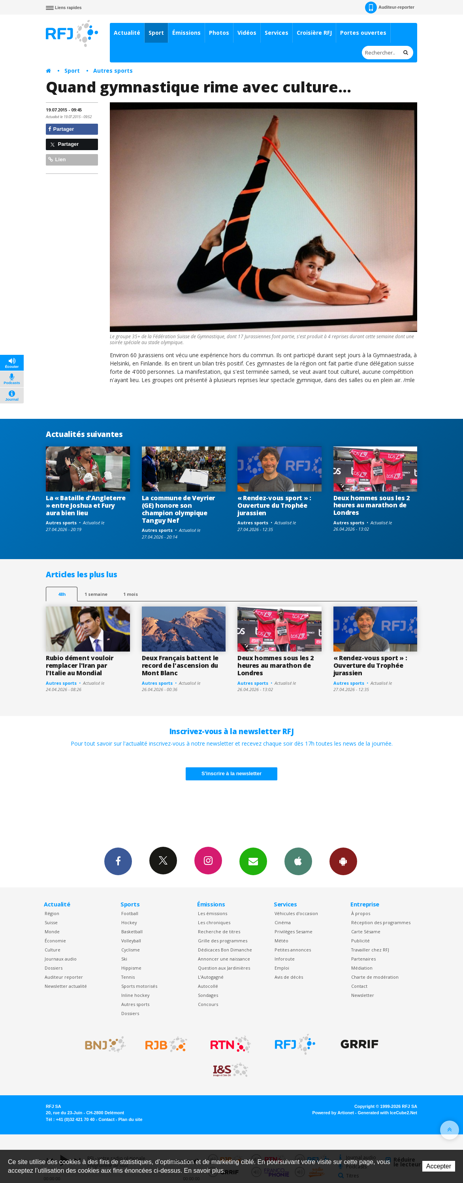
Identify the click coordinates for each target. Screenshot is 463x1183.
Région (52, 913)
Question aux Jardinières (224, 967)
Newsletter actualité (66, 986)
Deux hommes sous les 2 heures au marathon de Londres (371, 505)
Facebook (118, 861)
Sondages (208, 995)
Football (129, 913)
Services (276, 32)
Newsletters (253, 861)
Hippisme (131, 967)
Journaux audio (61, 958)
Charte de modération (375, 977)
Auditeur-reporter (389, 7)
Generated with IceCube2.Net (387, 1112)
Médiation (362, 967)
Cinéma (283, 922)
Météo (281, 940)
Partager (61, 129)
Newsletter (362, 995)
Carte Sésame (365, 931)
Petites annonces (293, 949)
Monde (52, 931)
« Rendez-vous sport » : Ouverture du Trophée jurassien (274, 505)
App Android (343, 861)
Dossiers (53, 967)
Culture (52, 949)
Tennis (128, 977)
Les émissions (212, 913)
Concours (208, 1004)
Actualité (127, 32)
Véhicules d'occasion (296, 913)
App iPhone (298, 861)
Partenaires (363, 958)
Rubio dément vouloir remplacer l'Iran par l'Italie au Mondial (79, 665)
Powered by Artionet (333, 1112)
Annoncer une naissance (224, 958)
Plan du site (130, 1119)
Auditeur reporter (64, 977)
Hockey (129, 922)
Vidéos (246, 32)
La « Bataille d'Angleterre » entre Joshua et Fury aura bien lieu (86, 505)
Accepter (438, 1166)
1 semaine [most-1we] (96, 594)
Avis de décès (289, 977)
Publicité (360, 940)
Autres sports (113, 70)
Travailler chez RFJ (370, 949)
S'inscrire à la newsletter (231, 773)
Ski (124, 958)
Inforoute (285, 958)
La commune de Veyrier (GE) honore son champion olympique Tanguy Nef (178, 509)
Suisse (51, 922)
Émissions (186, 32)
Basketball (132, 931)
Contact (359, 986)
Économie (55, 940)
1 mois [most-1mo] (130, 594)
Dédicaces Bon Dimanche (225, 949)
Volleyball (131, 940)
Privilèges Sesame (293, 931)
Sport (156, 32)
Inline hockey (135, 995)
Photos (219, 32)
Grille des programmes (222, 940)
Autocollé (208, 986)
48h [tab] (62, 594)
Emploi (282, 967)
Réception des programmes (380, 922)
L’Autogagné (211, 977)
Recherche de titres (219, 931)
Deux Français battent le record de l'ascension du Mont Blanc (180, 665)
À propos (360, 913)
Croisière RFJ (314, 32)
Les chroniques (214, 922)
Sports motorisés (139, 986)
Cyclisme (130, 949)
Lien (57, 159)
